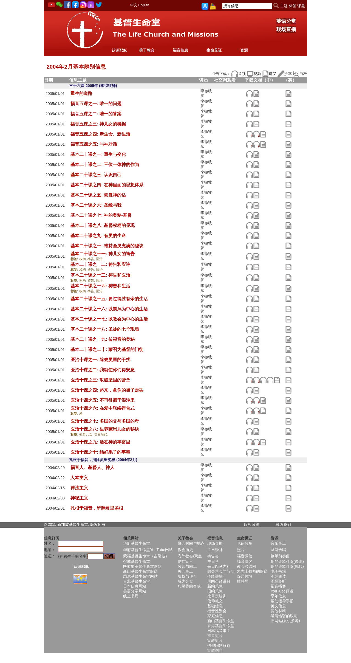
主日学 (213, 561)
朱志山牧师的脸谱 (252, 571)
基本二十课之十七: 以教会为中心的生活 (109, 319)
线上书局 (130, 596)
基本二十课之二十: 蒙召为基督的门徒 (106, 349)
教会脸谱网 (246, 566)
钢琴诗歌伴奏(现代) (287, 566)
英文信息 (278, 606)
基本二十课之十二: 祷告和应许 (100, 264)
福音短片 (215, 635)
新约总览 (215, 586)
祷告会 (213, 556)
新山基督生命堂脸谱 (140, 571)
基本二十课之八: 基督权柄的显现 (102, 225)
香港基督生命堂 (220, 625)
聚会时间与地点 (191, 543)
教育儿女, (86, 434)
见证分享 (244, 543)
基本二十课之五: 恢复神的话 (98, 195)
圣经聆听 (278, 581)
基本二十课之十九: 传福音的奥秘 (102, 339)
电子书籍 (278, 571)
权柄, (83, 259)
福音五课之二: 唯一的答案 (95, 113)
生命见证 (214, 50)
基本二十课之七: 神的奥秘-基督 (101, 215)
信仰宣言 (185, 561)
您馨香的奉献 (189, 586)
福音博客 (244, 561)
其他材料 (278, 611)
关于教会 (146, 50)
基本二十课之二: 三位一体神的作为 (104, 164)
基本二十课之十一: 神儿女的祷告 (102, 253)
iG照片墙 (244, 576)
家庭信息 (215, 616)
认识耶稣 (119, 50)
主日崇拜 (215, 549)
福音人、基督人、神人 (92, 467)
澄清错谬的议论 (284, 616)
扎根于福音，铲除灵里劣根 (96, 508)
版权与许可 (187, 576)
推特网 (242, 581)
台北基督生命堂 (136, 581)
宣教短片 (215, 640)
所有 (102, 524)
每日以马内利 (218, 566)
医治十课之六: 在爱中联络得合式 (102, 408)
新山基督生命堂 (220, 621)
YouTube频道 (282, 591)
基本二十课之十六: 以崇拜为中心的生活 (109, 309)
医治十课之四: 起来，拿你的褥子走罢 (106, 390)
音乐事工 (278, 543)
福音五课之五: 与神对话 (93, 144)
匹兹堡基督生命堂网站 (142, 566)
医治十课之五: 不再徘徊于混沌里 (102, 400)
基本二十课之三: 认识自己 (95, 174)
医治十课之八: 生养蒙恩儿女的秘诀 (104, 429)
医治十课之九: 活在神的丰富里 (100, 442)
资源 (244, 50)
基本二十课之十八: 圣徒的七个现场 (104, 329)
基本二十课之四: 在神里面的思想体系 (106, 184)
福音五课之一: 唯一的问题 (95, 103)
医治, (99, 259)
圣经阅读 (278, 576)
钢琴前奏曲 (280, 556)
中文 (133, 5)
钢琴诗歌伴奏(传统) (287, 561)
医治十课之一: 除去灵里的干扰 (100, 359)
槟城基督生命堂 (136, 561)
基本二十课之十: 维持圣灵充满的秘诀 (106, 245)
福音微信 (244, 556)
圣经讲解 (215, 576)
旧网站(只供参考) (285, 621)
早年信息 (278, 596)
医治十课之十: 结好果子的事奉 (100, 452)
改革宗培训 (217, 596)
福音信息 (180, 50)
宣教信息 (215, 650)
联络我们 (283, 524)
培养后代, (101, 434)
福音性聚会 (217, 611)
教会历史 (185, 549)
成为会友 (185, 581)
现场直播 (286, 29)
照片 (241, 549)
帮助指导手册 (282, 601)
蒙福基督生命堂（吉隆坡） (146, 556)
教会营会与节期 (220, 571)
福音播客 (278, 586)
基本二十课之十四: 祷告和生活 (100, 285)
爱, (81, 413)
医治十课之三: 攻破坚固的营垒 (100, 380)
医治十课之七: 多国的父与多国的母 (104, 421)
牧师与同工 (187, 566)
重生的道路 (81, 93)
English (143, 5)
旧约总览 (215, 591)
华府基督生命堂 (136, 543)
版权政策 (251, 524)
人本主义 (79, 477)
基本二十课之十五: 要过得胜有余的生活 (109, 298)
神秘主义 (79, 498)
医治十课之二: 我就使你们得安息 (102, 369)
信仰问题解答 (218, 645)
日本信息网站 (134, 586)
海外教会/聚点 (190, 556)
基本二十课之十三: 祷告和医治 (100, 275)
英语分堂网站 (134, 591)
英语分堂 (286, 21)
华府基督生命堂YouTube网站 (148, 549)
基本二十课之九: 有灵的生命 (98, 235)
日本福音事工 (218, 630)
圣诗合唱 (278, 549)
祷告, (91, 259)
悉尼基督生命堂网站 (140, 576)
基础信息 (215, 606)
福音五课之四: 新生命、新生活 (100, 134)
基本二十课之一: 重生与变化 (98, 154)
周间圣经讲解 (218, 581)
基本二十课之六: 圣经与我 (95, 205)
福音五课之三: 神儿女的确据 (98, 124)
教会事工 (185, 571)
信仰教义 (215, 601)
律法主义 (79, 487)
